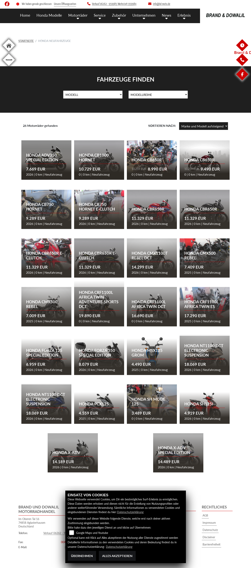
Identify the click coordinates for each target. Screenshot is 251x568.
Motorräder (77, 15)
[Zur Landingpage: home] (9, 52)
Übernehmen (82, 556)
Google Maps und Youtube (92, 532)
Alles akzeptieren (117, 556)
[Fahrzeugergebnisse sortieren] (203, 126)
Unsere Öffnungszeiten (65, 4)
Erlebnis (184, 15)
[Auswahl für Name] (93, 95)
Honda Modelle (49, 15)
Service (100, 15)
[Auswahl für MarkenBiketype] (158, 95)
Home (25, 15)
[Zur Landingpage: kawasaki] (9, 66)
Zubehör (119, 15)
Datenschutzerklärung (130, 512)
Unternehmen (144, 15)
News (166, 15)
